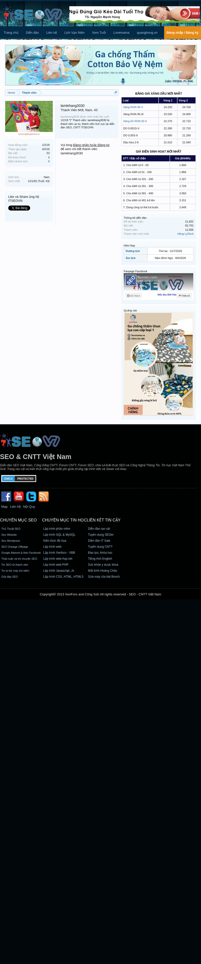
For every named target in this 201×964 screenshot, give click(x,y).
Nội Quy (29, 506)
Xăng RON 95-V (133, 107)
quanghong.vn (147, 32)
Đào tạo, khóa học (100, 552)
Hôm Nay (129, 245)
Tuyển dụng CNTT (100, 546)
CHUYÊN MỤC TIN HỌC (64, 520)
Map (4, 506)
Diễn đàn (32, 32)
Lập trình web (52, 546)
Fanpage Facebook (135, 271)
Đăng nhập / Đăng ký (183, 32)
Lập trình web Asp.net (57, 558)
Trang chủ (11, 32)
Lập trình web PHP (55, 564)
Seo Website (9, 534)
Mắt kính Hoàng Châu (102, 570)
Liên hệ (51, 32)
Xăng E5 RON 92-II (135, 121)
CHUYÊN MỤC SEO (18, 520)
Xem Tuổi (99, 32)
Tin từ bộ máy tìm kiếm (15, 570)
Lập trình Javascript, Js (58, 570)
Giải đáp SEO (9, 576)
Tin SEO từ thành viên (14, 564)
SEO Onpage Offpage (14, 546)
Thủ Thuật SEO (10, 528)
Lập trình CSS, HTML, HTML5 (63, 576)
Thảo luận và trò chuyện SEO (19, 558)
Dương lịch (133, 250)
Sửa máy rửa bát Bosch (104, 576)
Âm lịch (131, 257)
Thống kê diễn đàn (135, 217)
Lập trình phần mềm (56, 528)
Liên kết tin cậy (104, 520)
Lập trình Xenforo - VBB (59, 552)
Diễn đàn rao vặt (99, 528)
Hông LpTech (185, 233)
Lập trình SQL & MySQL (59, 534)
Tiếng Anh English (100, 558)
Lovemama (121, 32)
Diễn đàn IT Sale (99, 540)
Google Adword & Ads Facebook (21, 552)
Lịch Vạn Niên (74, 32)
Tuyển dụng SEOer (101, 534)
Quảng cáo (130, 310)
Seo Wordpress (10, 540)
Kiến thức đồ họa (54, 540)
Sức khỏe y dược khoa (103, 564)
